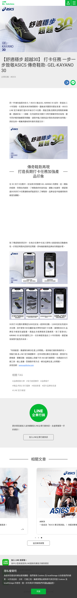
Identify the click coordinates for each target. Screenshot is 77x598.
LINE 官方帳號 (19, 390)
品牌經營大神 (19, 381)
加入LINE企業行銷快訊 (38, 437)
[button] (35, 537)
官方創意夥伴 (33, 381)
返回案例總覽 (38, 543)
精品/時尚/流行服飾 (21, 386)
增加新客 (36, 386)
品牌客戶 (45, 381)
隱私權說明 (49, 583)
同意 (38, 591)
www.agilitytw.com (26, 365)
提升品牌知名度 (49, 386)
